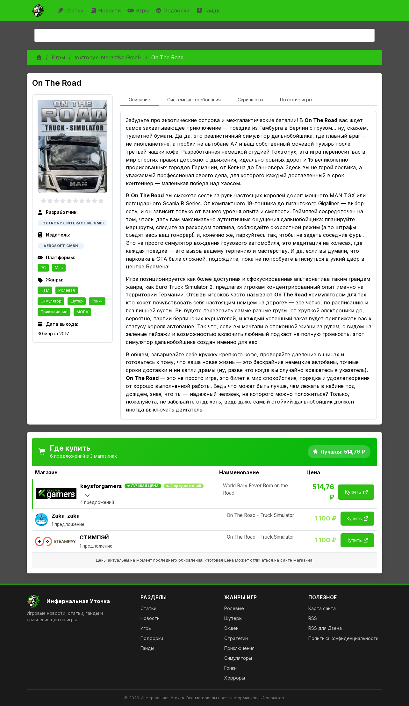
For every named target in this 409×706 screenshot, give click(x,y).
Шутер (76, 301)
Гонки (97, 301)
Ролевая (66, 290)
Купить (356, 492)
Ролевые (234, 608)
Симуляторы (238, 658)
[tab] (139, 100)
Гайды (209, 10)
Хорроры (234, 678)
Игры (138, 10)
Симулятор (50, 301)
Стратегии (236, 638)
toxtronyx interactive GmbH (108, 57)
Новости (106, 10)
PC (43, 267)
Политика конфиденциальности (343, 638)
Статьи (71, 10)
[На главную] (78, 601)
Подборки (173, 10)
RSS (312, 618)
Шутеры (233, 618)
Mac (59, 267)
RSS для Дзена (325, 628)
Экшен (231, 628)
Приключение (54, 311)
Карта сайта (322, 608)
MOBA (82, 311)
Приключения (239, 648)
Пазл (44, 290)
